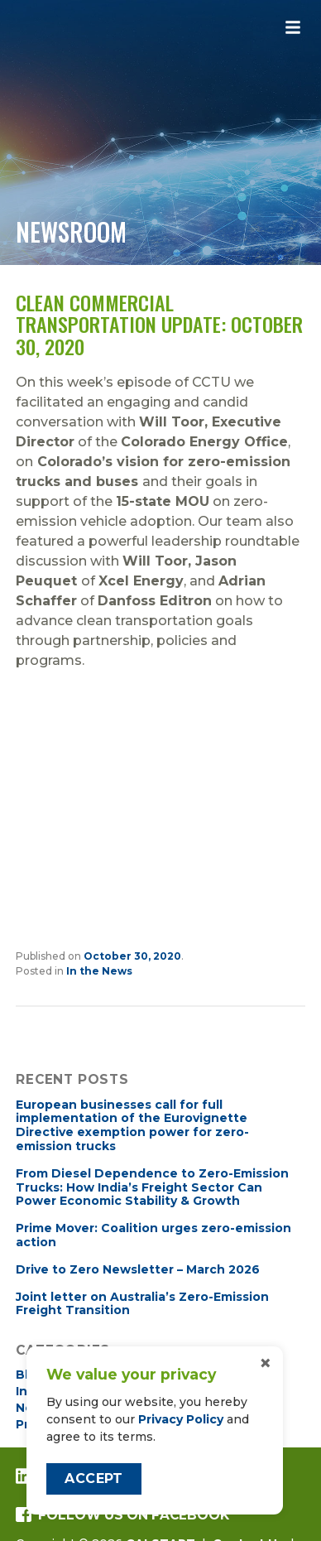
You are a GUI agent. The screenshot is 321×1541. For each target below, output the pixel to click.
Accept (93, 1478)
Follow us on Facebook (122, 1515)
